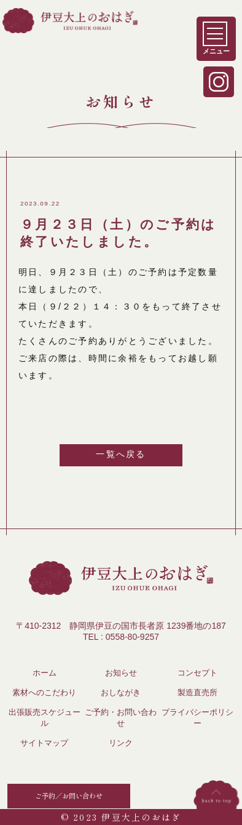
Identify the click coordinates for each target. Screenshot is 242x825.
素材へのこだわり (44, 692)
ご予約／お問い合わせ (69, 795)
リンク (121, 743)
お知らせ (121, 673)
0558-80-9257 (132, 637)
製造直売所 (197, 692)
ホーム (45, 673)
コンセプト (197, 673)
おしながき (121, 692)
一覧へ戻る (121, 454)
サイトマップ (44, 743)
